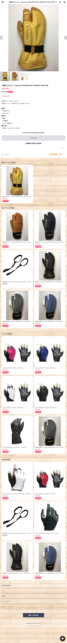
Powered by (33, 626)
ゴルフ (3, 590)
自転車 (3, 596)
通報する (63, 147)
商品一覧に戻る (33, 615)
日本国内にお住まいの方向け (33, 143)
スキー (3, 607)
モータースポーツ (6, 601)
